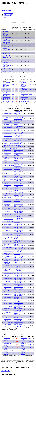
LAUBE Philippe (8, 127)
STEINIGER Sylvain (7, 309)
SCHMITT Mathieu (8, 143)
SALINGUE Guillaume (7, 263)
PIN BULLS (17, 116)
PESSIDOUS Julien (9, 227)
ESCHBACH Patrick (7, 194)
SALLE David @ (8, 125)
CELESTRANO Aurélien (8, 313)
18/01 (13, 89)
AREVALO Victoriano (7, 270)
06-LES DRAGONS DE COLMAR (7, 65)
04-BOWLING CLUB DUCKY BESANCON (7, 45)
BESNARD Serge (8, 294)
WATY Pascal (7, 197)
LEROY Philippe (8, 136)
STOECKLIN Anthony (7, 319)
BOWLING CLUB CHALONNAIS (18, 153)
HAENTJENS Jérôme (7, 260)
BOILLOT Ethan (8, 169)
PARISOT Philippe (8, 230)
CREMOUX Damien (7, 276)
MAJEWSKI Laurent (7, 156)
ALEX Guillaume (8, 322)
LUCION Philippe (8, 211)
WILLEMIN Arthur (8, 113)
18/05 (13, 94)
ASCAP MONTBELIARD (18, 177)
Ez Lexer (5, 370)
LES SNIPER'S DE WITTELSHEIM (18, 118)
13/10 (13, 84)
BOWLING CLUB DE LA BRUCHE (18, 136)
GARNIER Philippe (9, 148)
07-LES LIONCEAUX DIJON (6, 49)
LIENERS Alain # (8, 273)
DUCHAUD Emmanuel (7, 291)
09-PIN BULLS (7, 38)
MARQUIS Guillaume (7, 204)
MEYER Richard (8, 303)
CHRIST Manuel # (8, 306)
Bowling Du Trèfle (6, 10)
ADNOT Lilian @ (8, 116)
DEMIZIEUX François (7, 153)
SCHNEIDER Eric (8, 130)
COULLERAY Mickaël (7, 150)
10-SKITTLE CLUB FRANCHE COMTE (6, 33)
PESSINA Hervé (8, 188)
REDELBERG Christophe (7, 185)
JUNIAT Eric (7, 173)
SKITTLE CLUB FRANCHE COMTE (18, 113)
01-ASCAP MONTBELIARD (7, 53)
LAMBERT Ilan (8, 122)
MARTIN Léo (7, 300)
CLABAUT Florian (8, 234)
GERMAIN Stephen (9, 251)
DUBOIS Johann (8, 191)
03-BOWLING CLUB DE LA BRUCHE (6, 61)
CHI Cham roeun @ (9, 219)
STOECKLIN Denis (9, 278)
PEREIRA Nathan (8, 281)
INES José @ (7, 208)
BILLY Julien (7, 176)
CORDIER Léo (7, 201)
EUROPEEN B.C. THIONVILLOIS (18, 130)
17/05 (13, 98)
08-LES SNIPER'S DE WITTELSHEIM (7, 41)
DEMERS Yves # (8, 162)
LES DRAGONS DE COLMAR (18, 143)
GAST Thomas (7, 133)
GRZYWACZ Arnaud (7, 182)
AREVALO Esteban (9, 165)
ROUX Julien (7, 241)
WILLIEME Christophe (7, 254)
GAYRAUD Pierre (8, 225)
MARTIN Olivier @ (9, 284)
